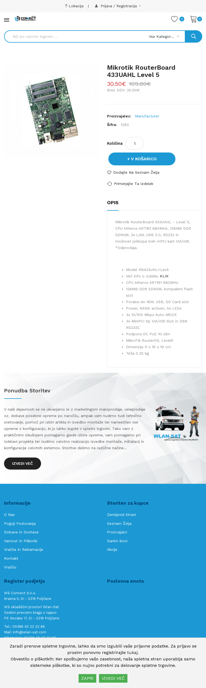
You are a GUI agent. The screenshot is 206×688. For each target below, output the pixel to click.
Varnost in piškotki (20, 541)
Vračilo (10, 567)
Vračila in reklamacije (23, 549)
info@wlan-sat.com (29, 632)
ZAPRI (87, 678)
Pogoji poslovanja (20, 523)
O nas (9, 514)
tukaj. (133, 652)
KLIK (164, 276)
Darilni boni (117, 541)
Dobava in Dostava (21, 532)
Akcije (112, 549)
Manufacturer (147, 116)
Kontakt (11, 558)
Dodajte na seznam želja (136, 172)
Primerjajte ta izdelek (133, 183)
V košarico (144, 158)
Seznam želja (119, 523)
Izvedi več (22, 463)
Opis (113, 202)
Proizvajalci (117, 532)
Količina (115, 143)
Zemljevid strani (121, 514)
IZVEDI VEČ (113, 678)
